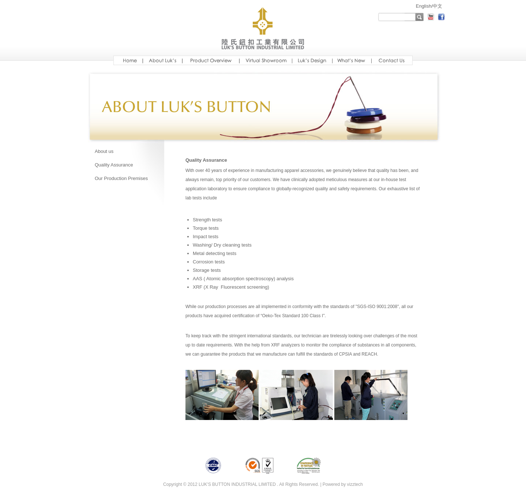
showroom (265, 60)
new (351, 60)
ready (392, 60)
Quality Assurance (114, 165)
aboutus (162, 60)
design (312, 60)
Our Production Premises (121, 178)
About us (104, 151)
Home (128, 60)
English (424, 6)
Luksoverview (210, 60)
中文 (437, 6)
